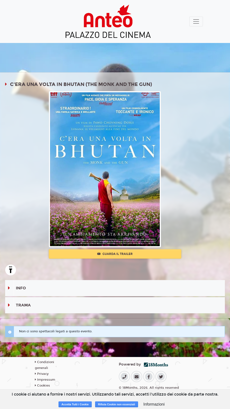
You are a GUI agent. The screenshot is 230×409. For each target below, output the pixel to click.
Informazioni (154, 404)
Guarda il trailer (115, 254)
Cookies (42, 386)
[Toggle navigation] (196, 21)
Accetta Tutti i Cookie (75, 404)
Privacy (42, 374)
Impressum (45, 380)
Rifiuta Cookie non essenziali (116, 404)
